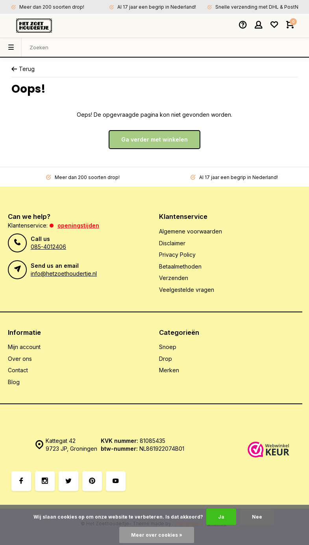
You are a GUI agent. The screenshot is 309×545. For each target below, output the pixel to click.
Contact (18, 370)
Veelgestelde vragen (186, 289)
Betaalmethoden (180, 266)
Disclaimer (172, 243)
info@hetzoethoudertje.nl (64, 273)
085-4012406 (48, 246)
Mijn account (24, 346)
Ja (221, 517)
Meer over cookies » (156, 535)
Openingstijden (78, 225)
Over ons (20, 358)
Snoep (167, 346)
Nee (257, 517)
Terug (23, 68)
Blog (14, 382)
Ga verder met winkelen (154, 139)
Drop (165, 358)
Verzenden (173, 277)
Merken (169, 370)
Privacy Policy (177, 254)
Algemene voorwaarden (190, 231)
